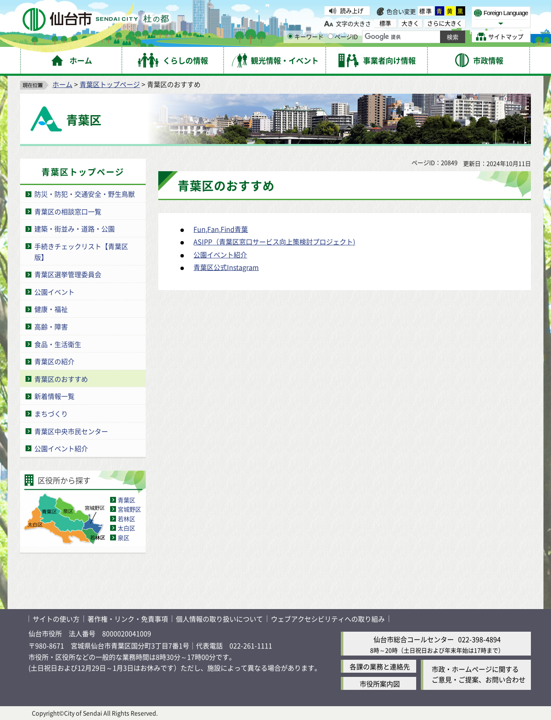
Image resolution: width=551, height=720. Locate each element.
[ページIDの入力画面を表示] (330, 36)
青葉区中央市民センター (71, 431)
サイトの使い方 (56, 619)
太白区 (126, 528)
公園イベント (54, 292)
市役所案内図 (380, 684)
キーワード (306, 36)
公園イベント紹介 (61, 448)
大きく (410, 23)
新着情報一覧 (54, 396)
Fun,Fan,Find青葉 (220, 229)
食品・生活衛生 (57, 344)
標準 (426, 11)
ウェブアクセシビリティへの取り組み (328, 619)
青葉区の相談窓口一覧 (67, 211)
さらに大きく (444, 23)
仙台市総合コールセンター (413, 639)
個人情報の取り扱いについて (219, 619)
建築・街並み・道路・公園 (74, 229)
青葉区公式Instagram (226, 267)
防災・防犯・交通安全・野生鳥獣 (84, 194)
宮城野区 (129, 509)
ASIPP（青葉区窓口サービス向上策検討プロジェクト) (274, 242)
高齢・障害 (51, 326)
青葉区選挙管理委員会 (67, 274)
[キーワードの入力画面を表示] (290, 36)
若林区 (126, 518)
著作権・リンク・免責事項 (128, 619)
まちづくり (51, 414)
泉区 (123, 537)
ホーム (62, 84)
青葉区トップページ (110, 84)
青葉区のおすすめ (61, 379)
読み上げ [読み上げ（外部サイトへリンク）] (351, 10)
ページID (343, 36)
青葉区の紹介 (54, 361)
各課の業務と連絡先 (380, 666)
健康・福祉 (51, 309)
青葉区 (126, 500)
